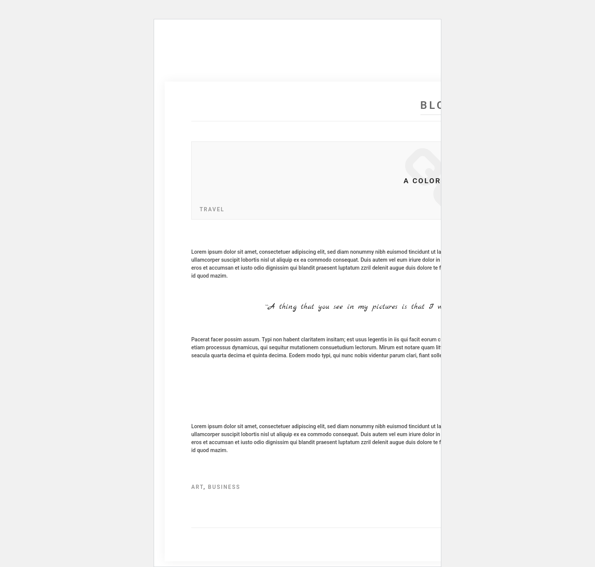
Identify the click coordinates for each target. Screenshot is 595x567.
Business (224, 487)
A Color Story (438, 180)
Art (197, 487)
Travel (212, 209)
